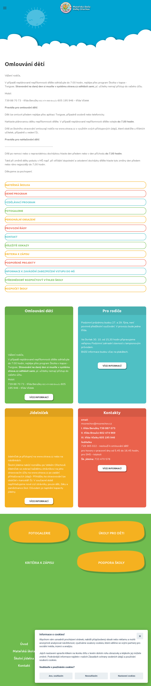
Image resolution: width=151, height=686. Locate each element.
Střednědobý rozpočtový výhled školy (34, 280)
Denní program (16, 193)
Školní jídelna (24, 658)
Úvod (24, 644)
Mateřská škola (24, 651)
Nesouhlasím (91, 676)
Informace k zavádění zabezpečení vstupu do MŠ (40, 271)
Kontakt (11, 236)
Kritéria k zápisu (39, 563)
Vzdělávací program (20, 202)
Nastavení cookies (126, 676)
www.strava (43, 456)
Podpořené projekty (20, 262)
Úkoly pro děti (111, 533)
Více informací (38, 397)
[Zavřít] (140, 636)
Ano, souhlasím (56, 676)
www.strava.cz (39, 472)
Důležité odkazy (17, 245)
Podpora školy (111, 563)
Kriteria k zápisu (17, 254)
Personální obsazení (20, 219)
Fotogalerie (14, 210)
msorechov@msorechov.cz (96, 423)
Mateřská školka (17, 185)
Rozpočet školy (16, 288)
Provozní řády (16, 228)
